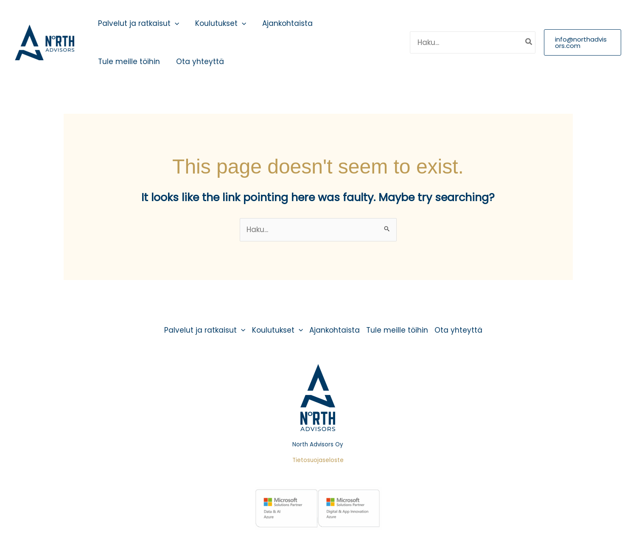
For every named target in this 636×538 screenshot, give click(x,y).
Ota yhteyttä (197, 61)
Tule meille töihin (128, 61)
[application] (174, 23)
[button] (582, 42)
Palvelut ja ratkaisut (137, 23)
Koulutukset (218, 23)
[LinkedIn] (392, 42)
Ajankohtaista (283, 23)
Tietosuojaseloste (318, 460)
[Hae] (528, 42)
